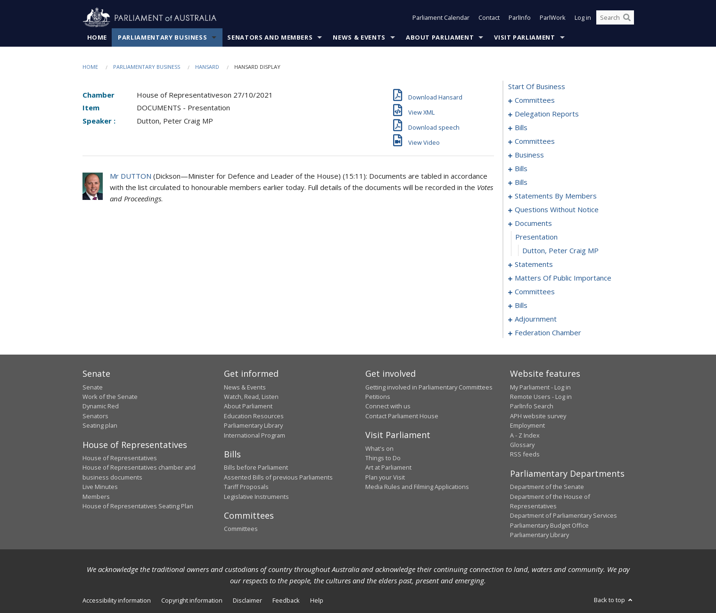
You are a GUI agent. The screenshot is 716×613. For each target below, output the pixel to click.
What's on (379, 448)
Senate (92, 387)
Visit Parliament (524, 37)
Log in (583, 18)
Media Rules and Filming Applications (417, 487)
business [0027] (529, 155)
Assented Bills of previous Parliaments (278, 477)
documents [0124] (533, 223)
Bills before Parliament (256, 468)
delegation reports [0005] (547, 114)
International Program (254, 435)
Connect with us (388, 406)
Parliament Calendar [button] (440, 18)
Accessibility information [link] (116, 600)
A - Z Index (525, 435)
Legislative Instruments (256, 496)
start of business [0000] (536, 86)
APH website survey (538, 416)
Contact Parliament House (401, 416)
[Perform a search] (627, 18)
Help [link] (316, 600)
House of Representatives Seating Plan (137, 506)
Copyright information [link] (191, 600)
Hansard (207, 66)
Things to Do (383, 458)
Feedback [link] (286, 600)
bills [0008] (521, 128)
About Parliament (440, 37)
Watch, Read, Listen (251, 396)
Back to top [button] (614, 600)
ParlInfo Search (531, 406)
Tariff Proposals (246, 487)
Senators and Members (270, 37)
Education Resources (254, 416)
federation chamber (548, 333)
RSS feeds (525, 454)
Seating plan (99, 426)
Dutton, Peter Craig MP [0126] (560, 251)
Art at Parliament (388, 468)
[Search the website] (615, 18)
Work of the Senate (110, 396)
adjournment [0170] (536, 319)
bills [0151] (521, 305)
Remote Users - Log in (541, 396)
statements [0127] (534, 264)
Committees (241, 529)
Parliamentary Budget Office (549, 525)
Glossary (522, 444)
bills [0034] (521, 169)
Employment (527, 426)
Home (97, 37)
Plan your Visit (385, 477)
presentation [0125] (536, 237)
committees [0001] (535, 100)
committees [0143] (535, 292)
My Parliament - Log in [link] (540, 387)
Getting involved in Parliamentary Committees (429, 387)
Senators (95, 416)
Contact (489, 18)
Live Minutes (100, 487)
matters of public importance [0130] (563, 278)
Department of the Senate (547, 487)
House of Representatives (119, 458)
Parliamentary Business (162, 37)
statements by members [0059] (556, 196)
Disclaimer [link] (247, 600)
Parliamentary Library (253, 426)
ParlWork (553, 18)
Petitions (377, 396)
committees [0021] (535, 141)
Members (96, 496)
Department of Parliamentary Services (563, 516)
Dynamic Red (100, 406)
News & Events (359, 37)
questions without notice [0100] (557, 210)
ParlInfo (520, 18)
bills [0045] (521, 182)
